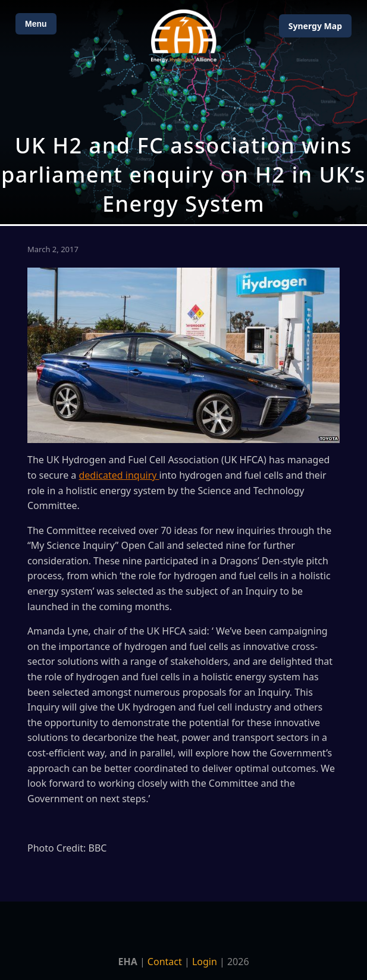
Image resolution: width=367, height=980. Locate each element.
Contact (165, 961)
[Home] (184, 36)
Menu (36, 24)
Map (315, 26)
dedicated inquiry (119, 475)
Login (204, 961)
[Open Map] (183, 112)
